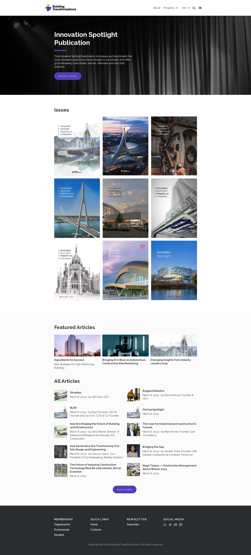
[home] (60, 7)
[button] (201, 8)
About (156, 7)
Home (94, 524)
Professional (61, 529)
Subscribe (133, 524)
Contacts (95, 529)
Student (59, 535)
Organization (62, 524)
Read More (124, 489)
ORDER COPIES (68, 76)
